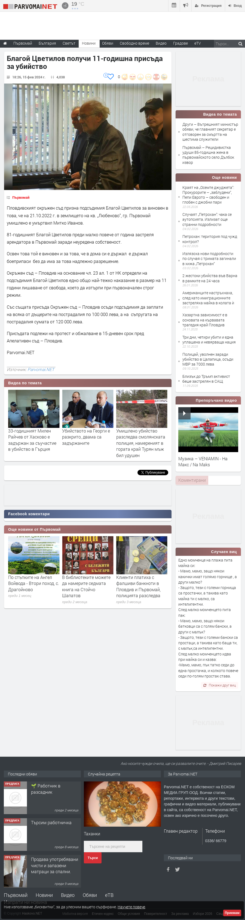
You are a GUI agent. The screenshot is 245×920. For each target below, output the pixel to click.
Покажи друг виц (219, 685)
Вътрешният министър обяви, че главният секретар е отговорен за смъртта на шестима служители (32, 443)
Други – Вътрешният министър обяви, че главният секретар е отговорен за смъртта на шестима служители (210, 132)
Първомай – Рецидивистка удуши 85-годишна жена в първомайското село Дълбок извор (208, 155)
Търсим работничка (51, 859)
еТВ (109, 895)
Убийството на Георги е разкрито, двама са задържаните (140, 437)
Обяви (90, 895)
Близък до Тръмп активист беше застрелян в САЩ (206, 379)
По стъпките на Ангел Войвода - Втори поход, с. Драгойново (87, 583)
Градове (180, 43)
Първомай (20, 197)
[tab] (192, 480)
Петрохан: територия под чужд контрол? (209, 239)
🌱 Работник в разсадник (45, 825)
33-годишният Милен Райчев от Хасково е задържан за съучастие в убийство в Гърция (86, 440)
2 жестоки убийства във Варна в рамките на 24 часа (209, 278)
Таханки (92, 833)
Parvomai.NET (40, 369)
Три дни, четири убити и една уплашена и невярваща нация (209, 340)
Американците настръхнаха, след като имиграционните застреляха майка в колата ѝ (208, 297)
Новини (89, 43)
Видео (68, 895)
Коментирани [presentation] (192, 480)
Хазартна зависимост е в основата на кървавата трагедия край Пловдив (204, 319)
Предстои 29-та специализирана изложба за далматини (31, 583)
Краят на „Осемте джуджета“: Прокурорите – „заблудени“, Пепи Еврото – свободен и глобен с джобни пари (208, 195)
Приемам (232, 913)
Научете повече (131, 906)
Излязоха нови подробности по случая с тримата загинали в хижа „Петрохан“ (209, 258)
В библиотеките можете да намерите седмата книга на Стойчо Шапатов (140, 586)
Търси (93, 858)
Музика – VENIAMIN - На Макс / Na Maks (203, 461)
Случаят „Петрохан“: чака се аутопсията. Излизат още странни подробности (207, 219)
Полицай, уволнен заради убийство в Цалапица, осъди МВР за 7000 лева (207, 359)
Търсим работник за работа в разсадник (51, 789)
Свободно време (134, 43)
